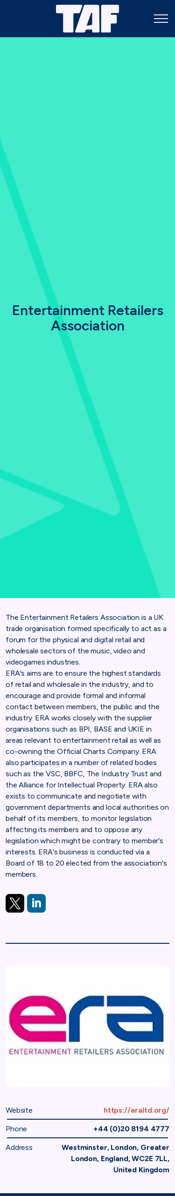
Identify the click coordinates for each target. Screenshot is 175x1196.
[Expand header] (161, 18)
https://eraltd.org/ (136, 1110)
